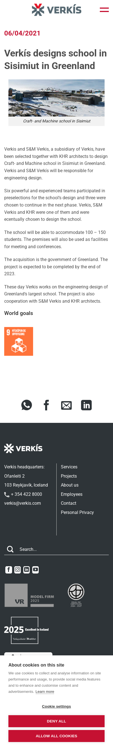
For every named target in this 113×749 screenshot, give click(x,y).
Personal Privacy (77, 512)
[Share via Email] (66, 406)
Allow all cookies (56, 736)
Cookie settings (56, 706)
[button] (104, 10)
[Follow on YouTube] (35, 569)
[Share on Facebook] (46, 406)
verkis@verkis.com (22, 503)
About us (70, 485)
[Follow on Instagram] (17, 569)
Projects (69, 476)
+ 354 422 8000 (23, 494)
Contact (68, 503)
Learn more (45, 691)
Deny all (56, 721)
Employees (71, 494)
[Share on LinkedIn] (86, 406)
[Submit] (10, 549)
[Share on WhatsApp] (26, 406)
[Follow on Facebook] (8, 569)
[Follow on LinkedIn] (26, 569)
